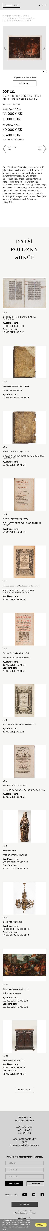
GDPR (24, 1142)
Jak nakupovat (24, 1126)
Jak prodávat (24, 1129)
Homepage (7, 15)
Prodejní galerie (24, 1120)
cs (39, 5)
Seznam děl (28, 18)
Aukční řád (24, 1132)
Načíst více (24, 1090)
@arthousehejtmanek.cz (24, 1213)
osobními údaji (7, 1227)
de (45, 5)
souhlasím (41, 1225)
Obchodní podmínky (24, 1139)
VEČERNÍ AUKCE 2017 (12, 18)
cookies (5, 1229)
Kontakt (25, 1204)
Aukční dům (24, 1117)
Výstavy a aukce (20, 15)
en (42, 5)
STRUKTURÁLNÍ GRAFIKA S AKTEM (17, 20)
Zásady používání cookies (24, 1145)
